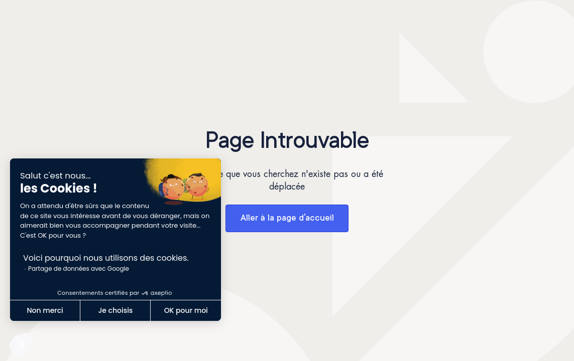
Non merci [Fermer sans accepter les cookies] (45, 310)
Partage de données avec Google (78, 268)
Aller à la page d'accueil (287, 218)
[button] (21, 344)
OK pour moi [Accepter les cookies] (186, 310)
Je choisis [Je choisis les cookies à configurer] (115, 310)
